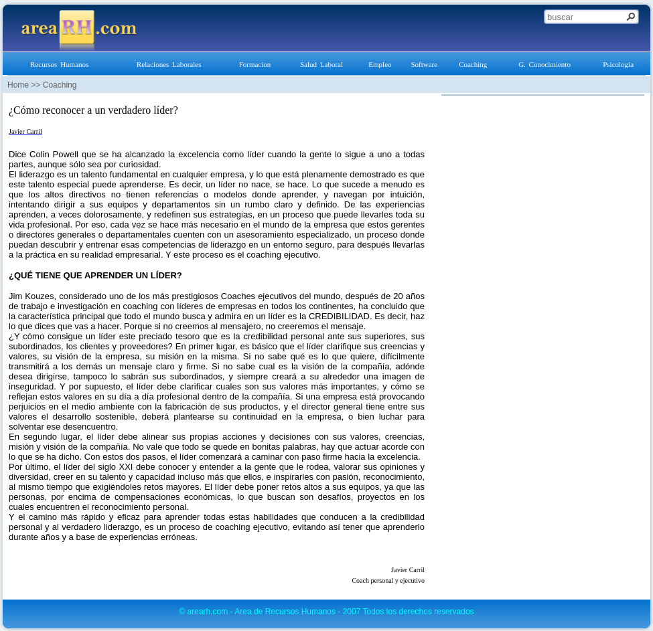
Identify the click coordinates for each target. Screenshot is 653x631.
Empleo (379, 64)
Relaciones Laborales (169, 64)
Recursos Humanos (59, 64)
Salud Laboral (321, 64)
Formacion (255, 64)
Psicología (618, 64)
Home (18, 85)
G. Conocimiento (544, 64)
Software (424, 64)
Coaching (473, 64)
